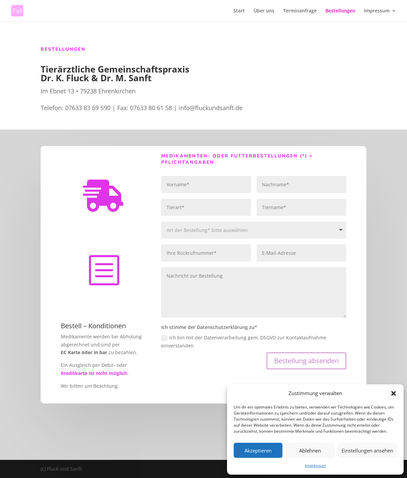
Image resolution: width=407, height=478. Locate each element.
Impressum (315, 465)
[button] (393, 393)
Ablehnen (310, 450)
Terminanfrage (300, 11)
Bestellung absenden (306, 360)
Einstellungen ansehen (367, 450)
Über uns (264, 11)
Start (239, 11)
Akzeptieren (258, 450)
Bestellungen (340, 11)
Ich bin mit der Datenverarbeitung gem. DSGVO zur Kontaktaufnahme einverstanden (243, 341)
